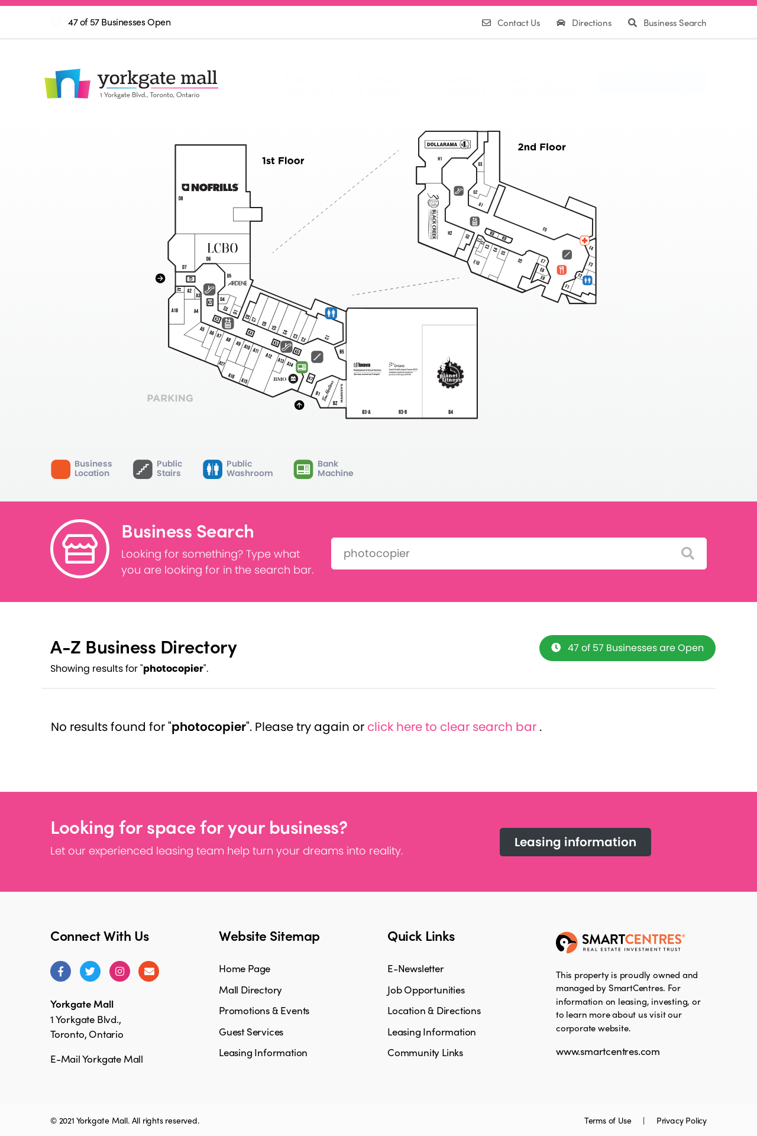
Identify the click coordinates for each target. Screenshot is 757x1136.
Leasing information (575, 842)
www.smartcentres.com (608, 1051)
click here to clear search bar (453, 727)
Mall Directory (250, 989)
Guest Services (251, 1031)
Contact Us (512, 22)
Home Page (244, 968)
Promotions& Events (388, 84)
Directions (585, 22)
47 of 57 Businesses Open (119, 21)
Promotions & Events (264, 1010)
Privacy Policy (681, 1120)
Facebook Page (652, 81)
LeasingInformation (542, 84)
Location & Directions (434, 1010)
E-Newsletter (415, 968)
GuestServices (464, 84)
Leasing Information (263, 1052)
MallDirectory (308, 84)
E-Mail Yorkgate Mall (96, 1058)
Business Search (667, 22)
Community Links (425, 1052)
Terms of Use (608, 1120)
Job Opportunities (426, 989)
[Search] (688, 554)
